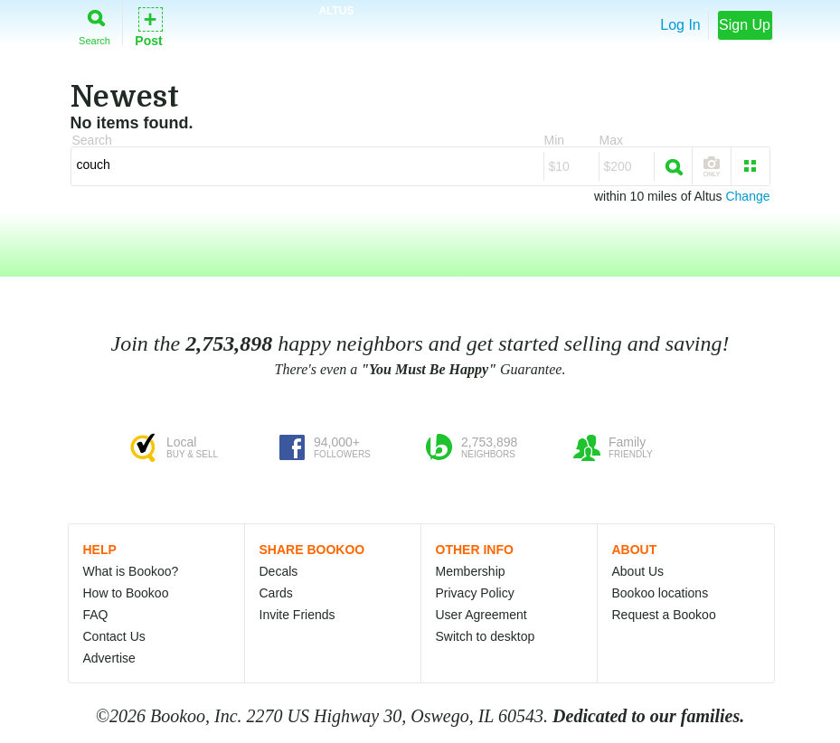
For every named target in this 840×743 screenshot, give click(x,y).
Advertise (109, 658)
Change (747, 196)
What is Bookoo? (131, 571)
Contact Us (114, 636)
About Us (638, 571)
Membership (470, 571)
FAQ (96, 614)
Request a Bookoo (664, 614)
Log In (680, 25)
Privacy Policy (475, 593)
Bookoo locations (660, 593)
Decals (279, 571)
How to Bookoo (126, 593)
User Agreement (481, 614)
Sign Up (744, 25)
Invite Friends (297, 614)
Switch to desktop (485, 636)
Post (148, 25)
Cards (276, 593)
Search (94, 24)
